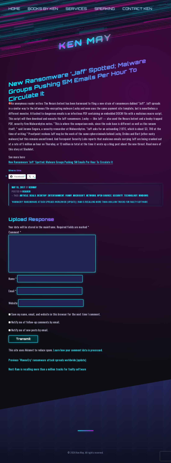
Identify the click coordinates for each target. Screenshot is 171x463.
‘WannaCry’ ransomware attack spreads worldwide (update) (44, 201)
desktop (42, 195)
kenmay (32, 187)
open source (104, 195)
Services (76, 9)
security (118, 195)
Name (12, 278)
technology (130, 195)
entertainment (56, 195)
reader (26, 191)
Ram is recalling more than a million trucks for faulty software (113, 201)
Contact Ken (137, 9)
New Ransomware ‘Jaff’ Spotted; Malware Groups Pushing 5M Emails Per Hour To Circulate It (61, 162)
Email (12, 291)
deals (33, 195)
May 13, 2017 (19, 187)
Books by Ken (43, 9)
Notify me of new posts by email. (29, 330)
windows (143, 195)
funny (68, 195)
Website (13, 303)
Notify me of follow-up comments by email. (35, 322)
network (91, 195)
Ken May (85, 42)
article (24, 195)
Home (14, 9)
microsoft (79, 195)
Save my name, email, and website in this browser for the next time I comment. (55, 314)
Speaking (105, 9)
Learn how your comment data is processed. (78, 350)
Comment (15, 232)
